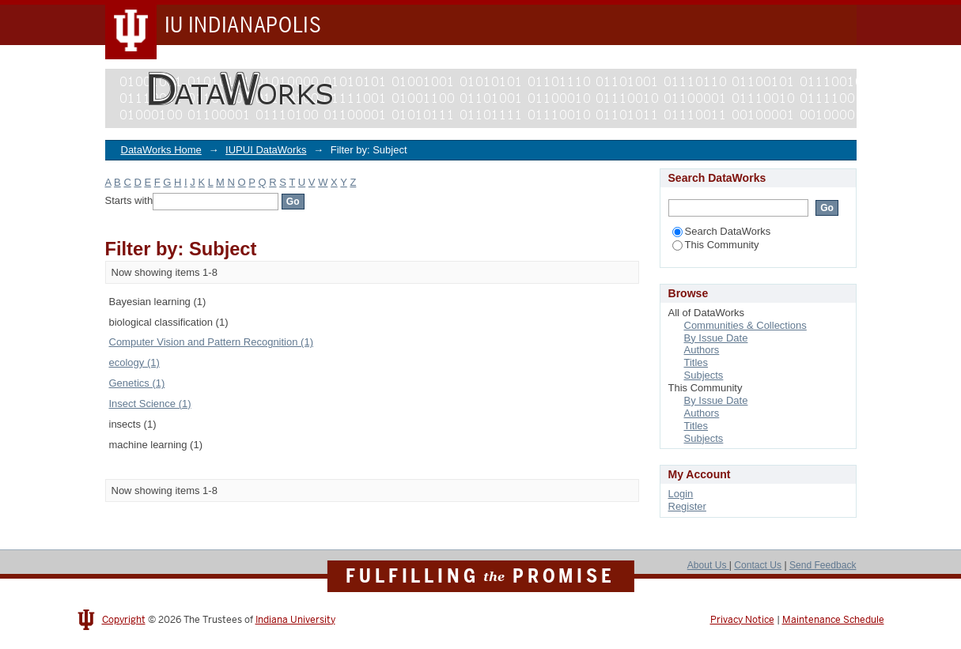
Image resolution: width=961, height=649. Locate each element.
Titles (696, 362)
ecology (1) (134, 362)
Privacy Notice (742, 619)
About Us (708, 565)
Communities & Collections (745, 325)
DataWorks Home (161, 150)
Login (681, 494)
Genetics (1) (137, 383)
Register (687, 506)
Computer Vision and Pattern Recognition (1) (211, 342)
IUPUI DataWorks (265, 150)
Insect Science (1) (150, 403)
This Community (715, 245)
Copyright (124, 619)
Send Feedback (823, 565)
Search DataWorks (721, 231)
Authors (702, 350)
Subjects (704, 375)
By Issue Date (716, 338)
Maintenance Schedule (833, 619)
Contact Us (757, 565)
